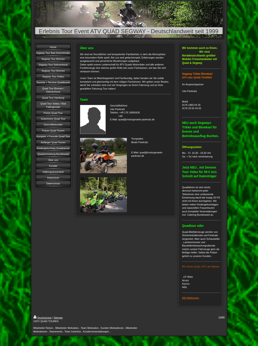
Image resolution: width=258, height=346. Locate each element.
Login (222, 317)
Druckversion (42, 317)
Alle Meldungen (190, 297)
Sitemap (58, 317)
